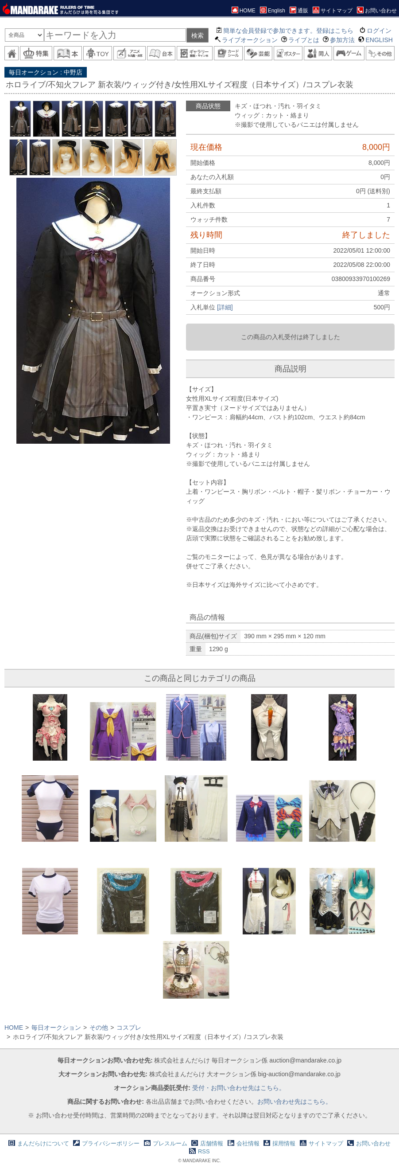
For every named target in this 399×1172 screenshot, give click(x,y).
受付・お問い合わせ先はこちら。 (238, 1087)
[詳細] (225, 307)
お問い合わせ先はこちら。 (294, 1101)
